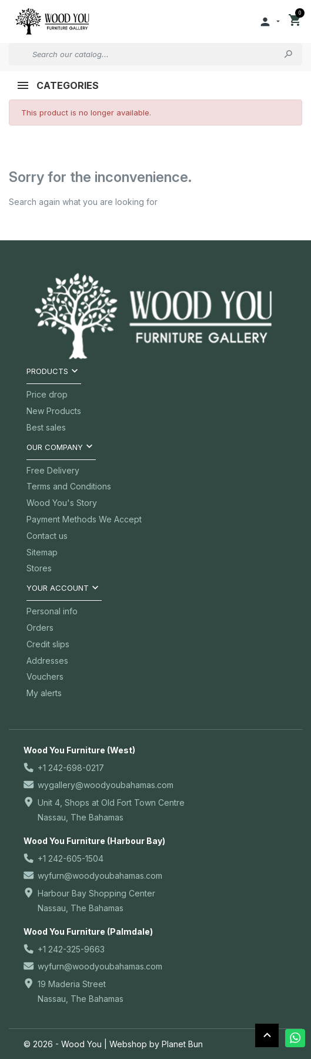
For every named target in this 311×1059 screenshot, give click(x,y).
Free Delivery (52, 470)
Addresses (47, 661)
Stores (39, 568)
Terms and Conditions (68, 486)
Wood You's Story (61, 503)
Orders (39, 628)
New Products (53, 411)
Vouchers (44, 676)
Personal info (52, 611)
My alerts (44, 693)
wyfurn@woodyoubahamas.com (100, 876)
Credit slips (47, 644)
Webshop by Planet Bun (156, 1044)
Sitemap (42, 552)
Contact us (47, 536)
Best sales (46, 427)
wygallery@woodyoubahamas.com (105, 785)
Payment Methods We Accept (84, 519)
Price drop (47, 394)
